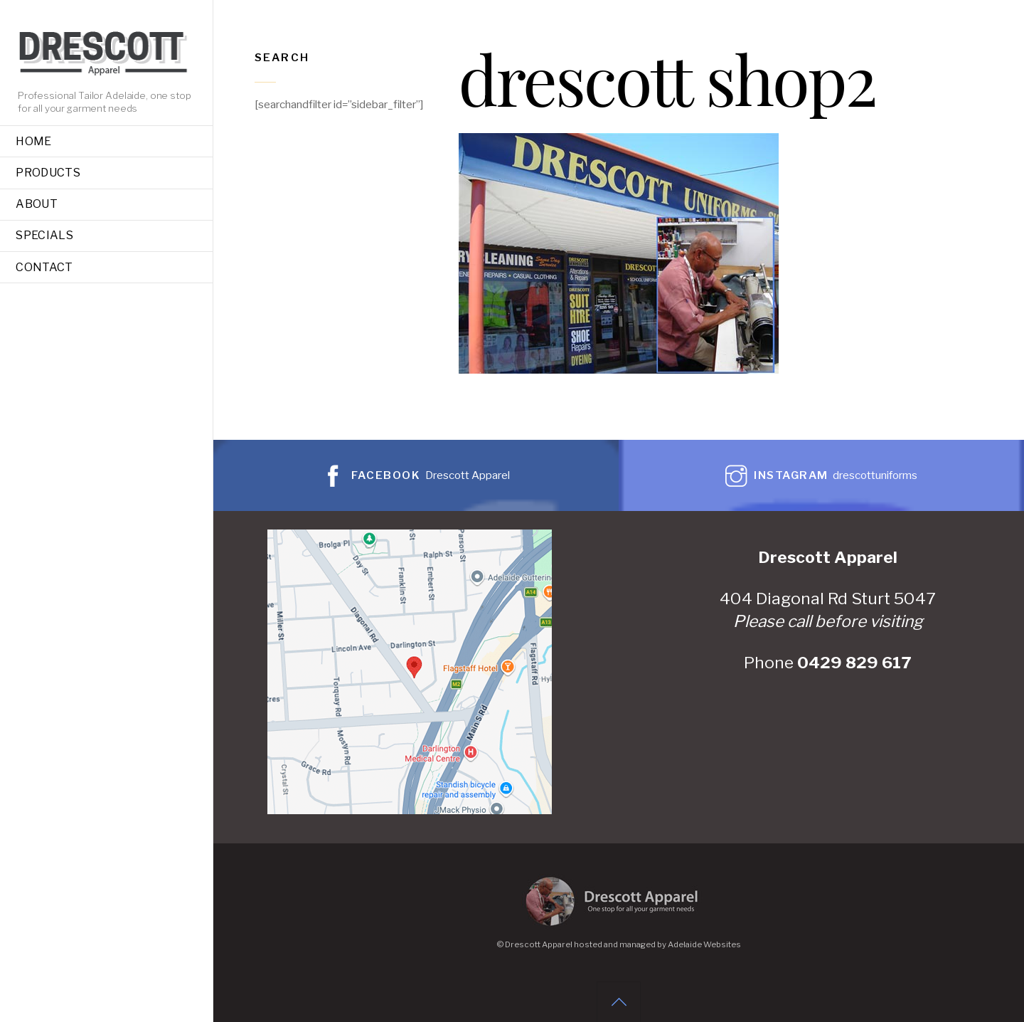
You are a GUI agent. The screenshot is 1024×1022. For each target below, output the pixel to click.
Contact (44, 267)
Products (48, 172)
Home (33, 141)
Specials (44, 235)
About (37, 204)
